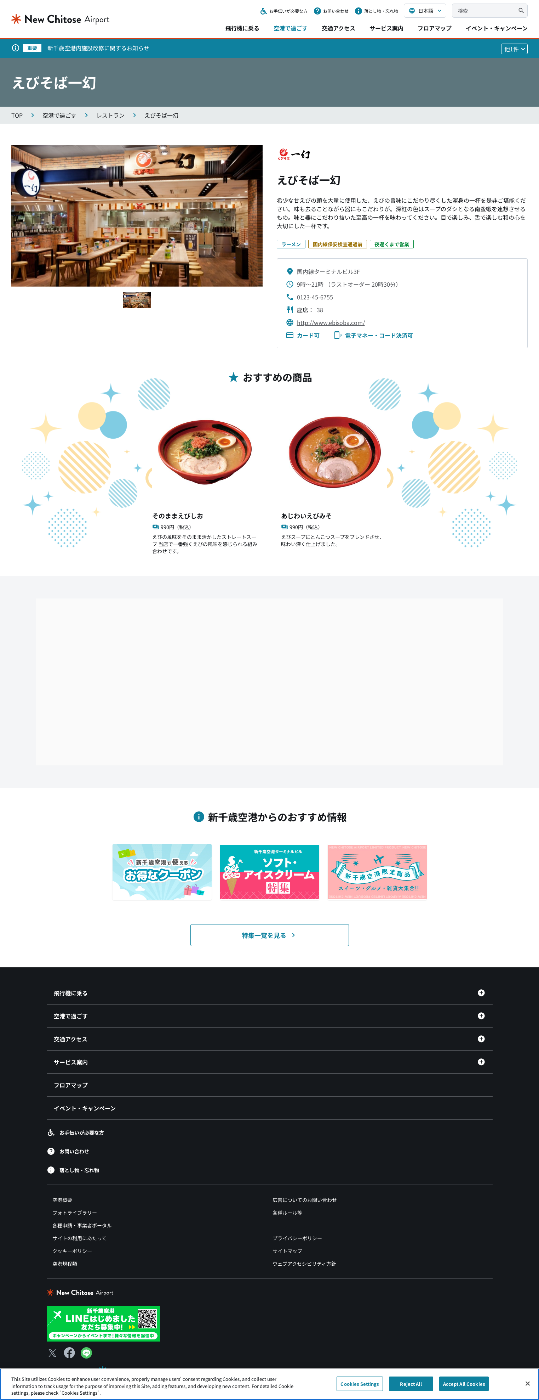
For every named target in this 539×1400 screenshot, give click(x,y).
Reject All (411, 1383)
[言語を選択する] (425, 11)
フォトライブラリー (74, 1212)
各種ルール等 (287, 1212)
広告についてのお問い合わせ (305, 1199)
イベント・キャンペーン (497, 28)
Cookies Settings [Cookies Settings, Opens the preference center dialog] (359, 1383)
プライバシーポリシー (297, 1238)
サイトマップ (287, 1250)
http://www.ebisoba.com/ (331, 322)
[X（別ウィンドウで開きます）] (52, 1353)
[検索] (521, 11)
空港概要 (62, 1199)
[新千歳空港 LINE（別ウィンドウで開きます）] (103, 1323)
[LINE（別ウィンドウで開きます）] (86, 1356)
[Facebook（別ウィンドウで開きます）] (69, 1353)
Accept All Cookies (464, 1383)
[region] (269, 1384)
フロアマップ (435, 28)
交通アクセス (338, 28)
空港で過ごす (291, 28)
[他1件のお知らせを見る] (514, 49)
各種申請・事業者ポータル (82, 1225)
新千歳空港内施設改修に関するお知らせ (98, 48)
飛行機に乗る (242, 28)
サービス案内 (386, 28)
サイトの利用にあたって (79, 1238)
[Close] (527, 1383)
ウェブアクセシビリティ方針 (304, 1263)
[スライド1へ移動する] (137, 300)
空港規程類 (64, 1263)
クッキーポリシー (72, 1250)
